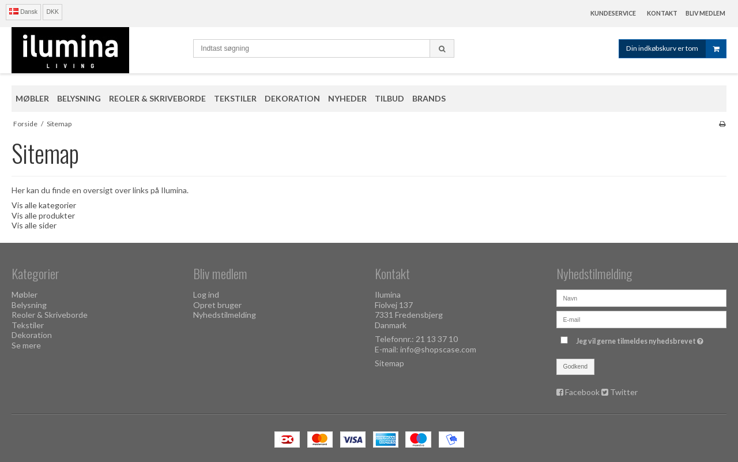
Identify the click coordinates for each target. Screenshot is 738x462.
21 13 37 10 (437, 339)
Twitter (624, 392)
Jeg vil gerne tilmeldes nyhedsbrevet (641, 338)
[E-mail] (641, 319)
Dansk (23, 11)
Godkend (575, 366)
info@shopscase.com (438, 349)
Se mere (26, 345)
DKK (52, 11)
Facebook (582, 392)
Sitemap (389, 363)
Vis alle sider (34, 225)
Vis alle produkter (43, 215)
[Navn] (641, 297)
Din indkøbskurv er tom (676, 49)
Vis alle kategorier (44, 205)
